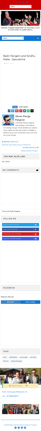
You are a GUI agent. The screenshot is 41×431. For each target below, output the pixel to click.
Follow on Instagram (21, 239)
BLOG (5, 357)
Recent (10, 302)
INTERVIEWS (13, 357)
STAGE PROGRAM (16, 361)
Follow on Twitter (21, 225)
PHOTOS (5, 361)
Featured (30, 302)
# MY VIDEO (23, 107)
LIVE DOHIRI (23, 357)
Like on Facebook (21, 229)
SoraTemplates (18, 425)
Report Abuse (7, 297)
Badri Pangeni (31, 425)
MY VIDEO (10, 63)
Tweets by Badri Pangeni (11, 211)
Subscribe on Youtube (21, 234)
